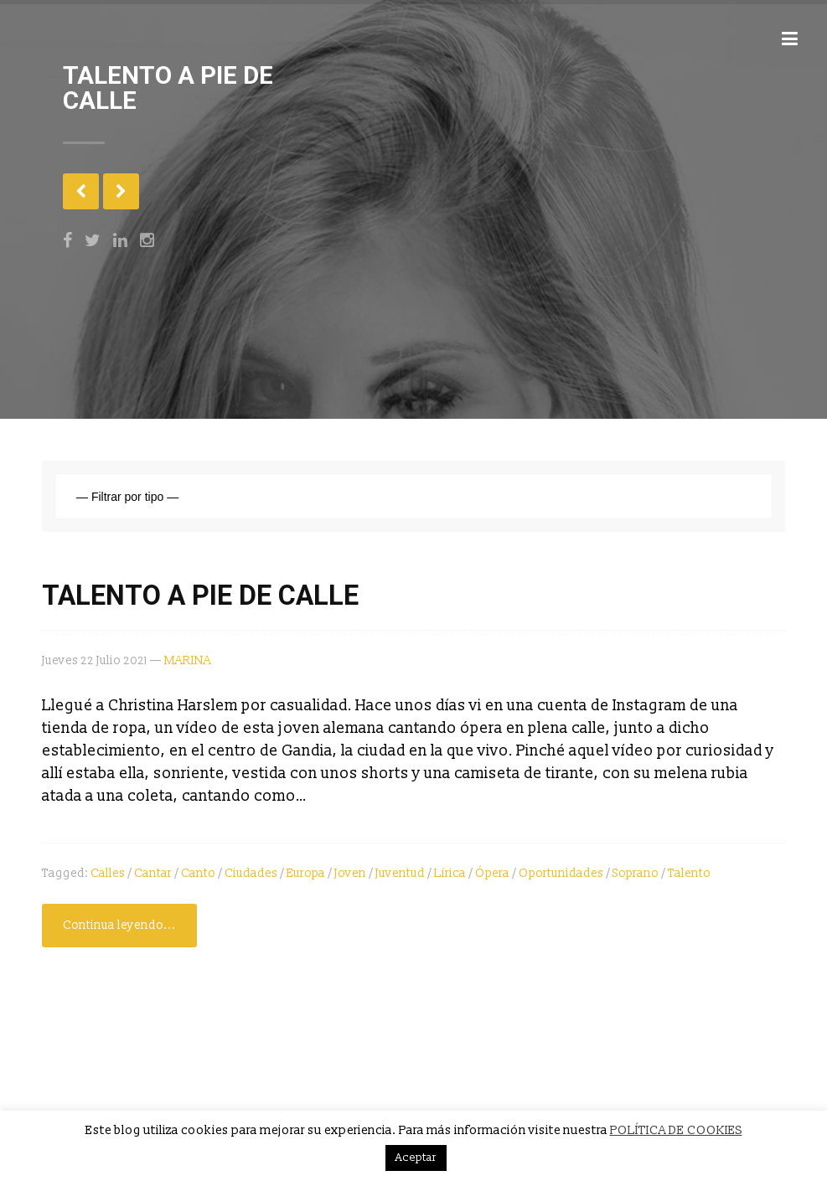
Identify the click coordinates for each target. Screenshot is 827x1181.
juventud (400, 873)
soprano (635, 873)
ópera (492, 873)
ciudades (251, 873)
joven (350, 873)
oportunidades (561, 873)
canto (198, 873)
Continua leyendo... (119, 925)
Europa (306, 873)
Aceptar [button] (416, 1157)
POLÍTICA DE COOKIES (676, 1130)
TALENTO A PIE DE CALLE (200, 595)
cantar (153, 873)
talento (689, 873)
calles (107, 873)
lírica (450, 873)
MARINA (187, 660)
